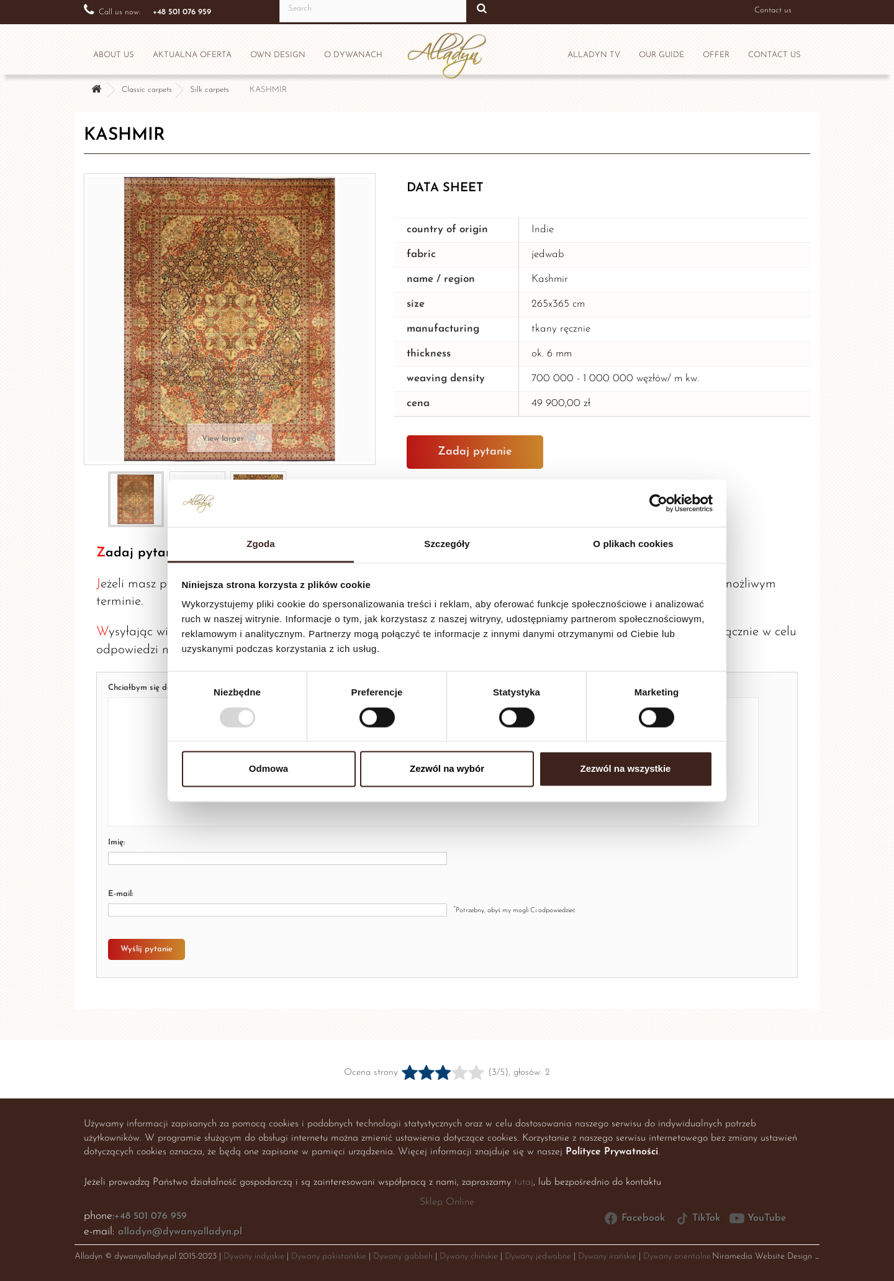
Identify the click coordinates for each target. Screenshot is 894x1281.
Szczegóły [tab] (446, 544)
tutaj (523, 1182)
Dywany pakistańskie (328, 1256)
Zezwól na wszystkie (625, 769)
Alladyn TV (593, 55)
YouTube (758, 1218)
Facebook (634, 1218)
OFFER (716, 55)
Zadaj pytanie (475, 452)
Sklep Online (447, 1202)
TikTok (697, 1218)
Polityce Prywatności (612, 1152)
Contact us (773, 10)
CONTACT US (774, 55)
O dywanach (353, 55)
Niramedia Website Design (762, 1256)
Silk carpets (209, 90)
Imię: (116, 842)
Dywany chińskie (469, 1256)
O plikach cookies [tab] (633, 544)
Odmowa (268, 769)
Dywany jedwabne (538, 1256)
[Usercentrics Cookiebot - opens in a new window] (658, 503)
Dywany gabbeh (403, 1256)
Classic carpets (147, 90)
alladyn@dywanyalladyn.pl (180, 1232)
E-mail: (120, 894)
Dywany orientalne (677, 1256)
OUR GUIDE (661, 55)
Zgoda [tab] (260, 544)
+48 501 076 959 (150, 1216)
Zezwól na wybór (447, 769)
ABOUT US (113, 55)
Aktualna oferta (192, 55)
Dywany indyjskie (254, 1256)
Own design (277, 55)
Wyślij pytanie (146, 949)
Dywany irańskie (607, 1256)
